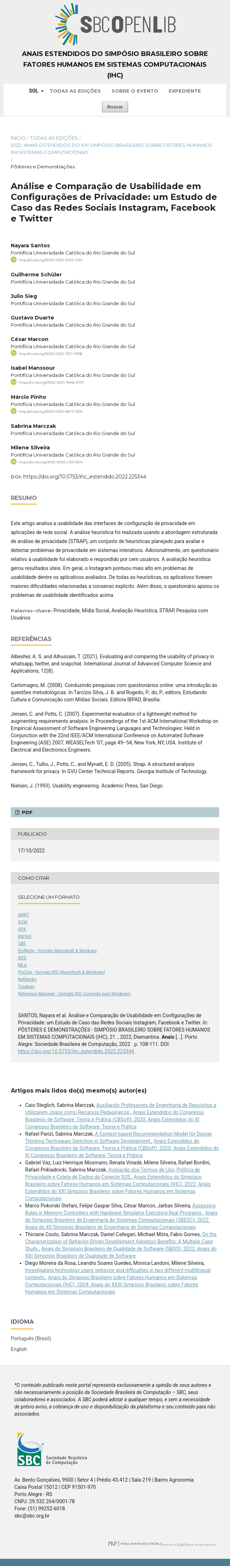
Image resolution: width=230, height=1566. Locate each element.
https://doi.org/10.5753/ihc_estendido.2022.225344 (84, 476)
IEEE (22, 957)
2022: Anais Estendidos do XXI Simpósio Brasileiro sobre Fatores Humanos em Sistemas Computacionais (111, 148)
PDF (26, 812)
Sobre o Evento (135, 91)
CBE (22, 943)
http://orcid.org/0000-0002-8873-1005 (51, 411)
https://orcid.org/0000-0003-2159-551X (51, 462)
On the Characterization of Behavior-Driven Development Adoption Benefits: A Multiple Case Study (121, 1241)
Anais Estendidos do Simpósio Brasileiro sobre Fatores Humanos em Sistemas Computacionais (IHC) (115, 64)
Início (18, 138)
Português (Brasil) (31, 1338)
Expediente (185, 91)
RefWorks (27, 979)
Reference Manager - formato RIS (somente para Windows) (74, 993)
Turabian (26, 986)
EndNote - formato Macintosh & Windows (57, 950)
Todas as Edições (75, 91)
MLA (22, 965)
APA (22, 929)
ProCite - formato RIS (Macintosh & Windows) (61, 972)
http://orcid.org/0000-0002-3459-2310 (50, 260)
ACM (22, 922)
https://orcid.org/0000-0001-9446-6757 (51, 382)
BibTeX (25, 936)
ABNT (23, 914)
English (19, 1349)
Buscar (115, 106)
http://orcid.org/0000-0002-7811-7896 (51, 353)
